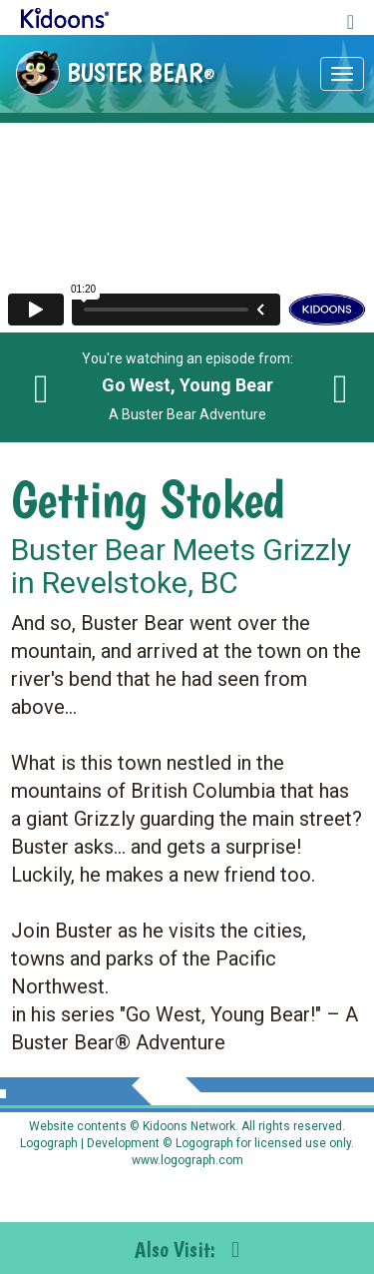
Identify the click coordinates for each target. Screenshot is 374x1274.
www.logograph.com (187, 1160)
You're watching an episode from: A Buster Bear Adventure (187, 386)
